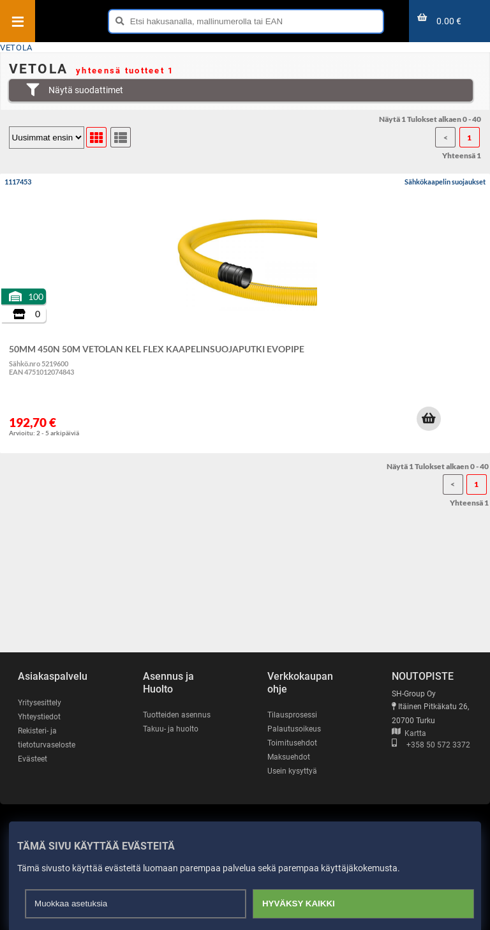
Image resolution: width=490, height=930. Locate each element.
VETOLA (16, 47)
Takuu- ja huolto (170, 728)
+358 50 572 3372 (431, 745)
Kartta (409, 733)
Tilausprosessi (292, 714)
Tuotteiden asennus (177, 714)
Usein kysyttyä (292, 771)
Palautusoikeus (294, 728)
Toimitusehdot (292, 743)
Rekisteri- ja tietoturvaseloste (46, 737)
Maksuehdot (288, 757)
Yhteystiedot (39, 716)
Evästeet (32, 758)
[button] (429, 419)
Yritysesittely (39, 702)
